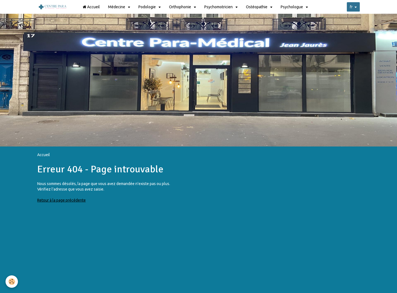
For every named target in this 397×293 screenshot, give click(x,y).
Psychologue (292, 7)
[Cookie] (12, 281)
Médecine (118, 7)
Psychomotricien (219, 7)
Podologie (148, 7)
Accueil (91, 7)
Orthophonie (181, 7)
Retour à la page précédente (61, 200)
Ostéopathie (257, 7)
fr (351, 7)
